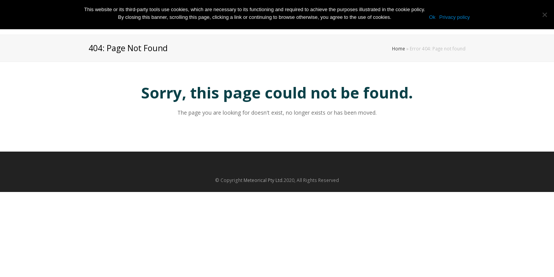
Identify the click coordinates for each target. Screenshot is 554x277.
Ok (432, 17)
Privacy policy (454, 17)
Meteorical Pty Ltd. (264, 180)
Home (398, 48)
